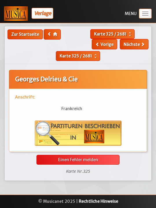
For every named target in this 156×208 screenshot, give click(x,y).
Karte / (113, 34)
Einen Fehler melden (78, 159)
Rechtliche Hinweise (98, 201)
